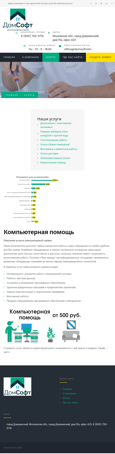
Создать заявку (100, 57)
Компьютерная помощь (53, 162)
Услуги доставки (49, 153)
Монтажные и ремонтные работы (58, 149)
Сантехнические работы (53, 140)
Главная (9, 57)
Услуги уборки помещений (54, 144)
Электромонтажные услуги (55, 158)
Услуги (50, 57)
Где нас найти (72, 57)
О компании (30, 57)
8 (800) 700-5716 (32, 36)
